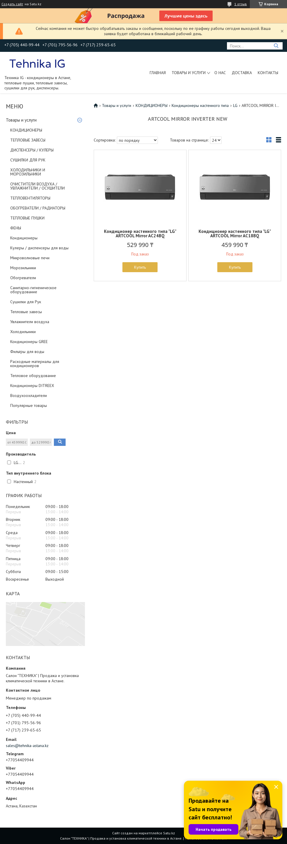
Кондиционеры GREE (29, 341)
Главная (158, 72)
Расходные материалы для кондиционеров (34, 363)
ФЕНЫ (15, 228)
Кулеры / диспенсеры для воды (39, 247)
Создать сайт (12, 4)
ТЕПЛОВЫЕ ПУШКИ (27, 218)
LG (235, 105)
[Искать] (276, 46)
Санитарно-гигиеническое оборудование (33, 289)
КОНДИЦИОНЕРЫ (26, 130)
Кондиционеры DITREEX (32, 385)
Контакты (268, 72)
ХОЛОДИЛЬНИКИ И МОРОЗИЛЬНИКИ (27, 172)
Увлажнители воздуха (29, 321)
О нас (220, 72)
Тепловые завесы (26, 311)
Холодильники (23, 331)
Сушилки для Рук (25, 301)
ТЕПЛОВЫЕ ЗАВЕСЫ (27, 140)
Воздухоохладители (28, 395)
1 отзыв (240, 4)
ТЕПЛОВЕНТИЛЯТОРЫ (30, 198)
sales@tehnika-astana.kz (27, 745)
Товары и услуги (189, 72)
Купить (140, 267)
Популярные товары (28, 405)
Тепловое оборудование (33, 375)
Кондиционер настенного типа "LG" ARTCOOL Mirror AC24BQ (140, 233)
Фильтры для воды (27, 351)
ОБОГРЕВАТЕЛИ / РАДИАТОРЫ (37, 208)
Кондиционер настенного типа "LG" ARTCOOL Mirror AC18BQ (235, 233)
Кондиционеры (23, 238)
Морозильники (23, 267)
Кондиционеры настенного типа (200, 105)
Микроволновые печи (29, 257)
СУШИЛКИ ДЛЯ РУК (27, 160)
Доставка (242, 72)
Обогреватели (23, 277)
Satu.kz (169, 833)
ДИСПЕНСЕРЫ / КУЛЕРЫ (32, 150)
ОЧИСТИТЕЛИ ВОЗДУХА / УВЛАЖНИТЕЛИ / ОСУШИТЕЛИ (37, 186)
